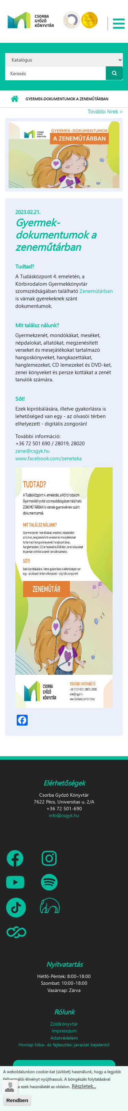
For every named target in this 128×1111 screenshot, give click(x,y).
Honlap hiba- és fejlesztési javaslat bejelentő (64, 1044)
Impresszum (64, 1030)
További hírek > (105, 111)
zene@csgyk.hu (32, 450)
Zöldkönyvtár (64, 1024)
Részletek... (84, 1086)
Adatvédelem (64, 1037)
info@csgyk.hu (64, 815)
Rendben (17, 1100)
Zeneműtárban (96, 290)
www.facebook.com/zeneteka (48, 458)
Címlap (14, 98)
